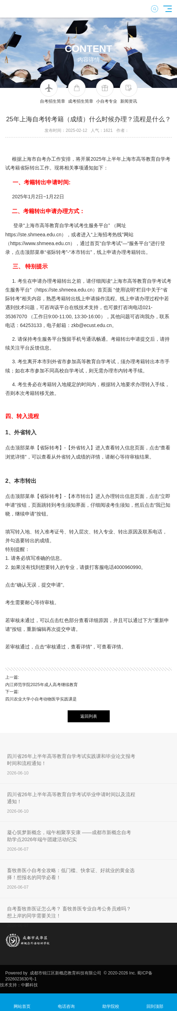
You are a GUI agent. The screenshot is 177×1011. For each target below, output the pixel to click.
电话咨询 (66, 1002)
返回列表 (88, 716)
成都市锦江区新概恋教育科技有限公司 (65, 973)
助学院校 (111, 1002)
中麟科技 (29, 985)
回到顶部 (155, 1002)
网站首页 (22, 1002)
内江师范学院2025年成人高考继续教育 (41, 684)
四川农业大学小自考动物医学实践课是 (41, 699)
